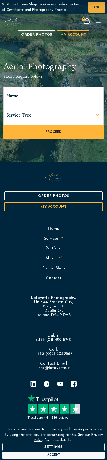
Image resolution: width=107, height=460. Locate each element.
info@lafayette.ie (53, 368)
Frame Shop (53, 268)
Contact (53, 278)
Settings (53, 447)
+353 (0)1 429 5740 (54, 340)
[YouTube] (60, 384)
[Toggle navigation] (98, 21)
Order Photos (36, 35)
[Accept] (53, 455)
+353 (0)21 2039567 (53, 354)
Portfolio (54, 248)
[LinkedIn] (33, 384)
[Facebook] (74, 384)
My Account (73, 35)
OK (97, 7)
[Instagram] (47, 384)
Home (53, 229)
